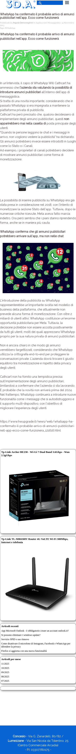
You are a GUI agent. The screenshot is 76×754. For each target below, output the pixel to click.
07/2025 (5, 680)
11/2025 (5, 663)
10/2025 (5, 668)
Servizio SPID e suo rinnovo (15, 639)
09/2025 (5, 672)
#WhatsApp (10, 28)
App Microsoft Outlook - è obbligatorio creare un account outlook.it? (35, 630)
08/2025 (5, 676)
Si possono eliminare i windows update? (21, 635)
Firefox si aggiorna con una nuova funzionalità (24, 650)
